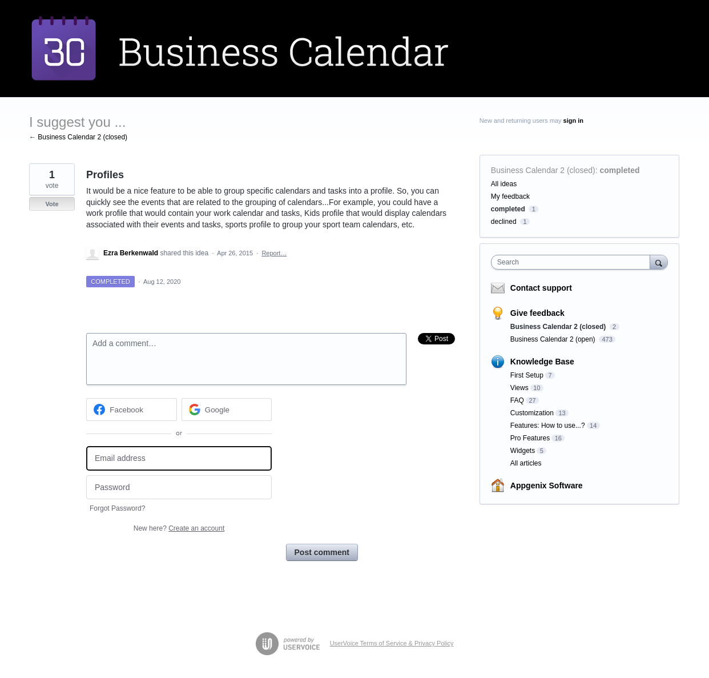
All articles (526, 463)
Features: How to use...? (547, 426)
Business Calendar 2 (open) (553, 339)
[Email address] (179, 458)
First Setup (526, 375)
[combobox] (573, 262)
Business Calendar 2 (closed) (543, 170)
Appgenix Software (546, 485)
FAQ (517, 400)
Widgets (522, 451)
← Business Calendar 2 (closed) (78, 137)
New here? (179, 528)
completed (620, 170)
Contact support (541, 288)
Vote (51, 203)
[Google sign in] (227, 409)
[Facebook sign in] (131, 409)
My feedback (510, 196)
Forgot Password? (117, 508)
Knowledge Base (542, 361)
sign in (573, 120)
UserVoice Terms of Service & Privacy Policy (392, 643)
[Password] (179, 487)
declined (504, 222)
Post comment (322, 552)
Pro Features (530, 438)
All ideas (504, 184)
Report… (274, 253)
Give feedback (537, 313)
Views (519, 388)
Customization (532, 413)
